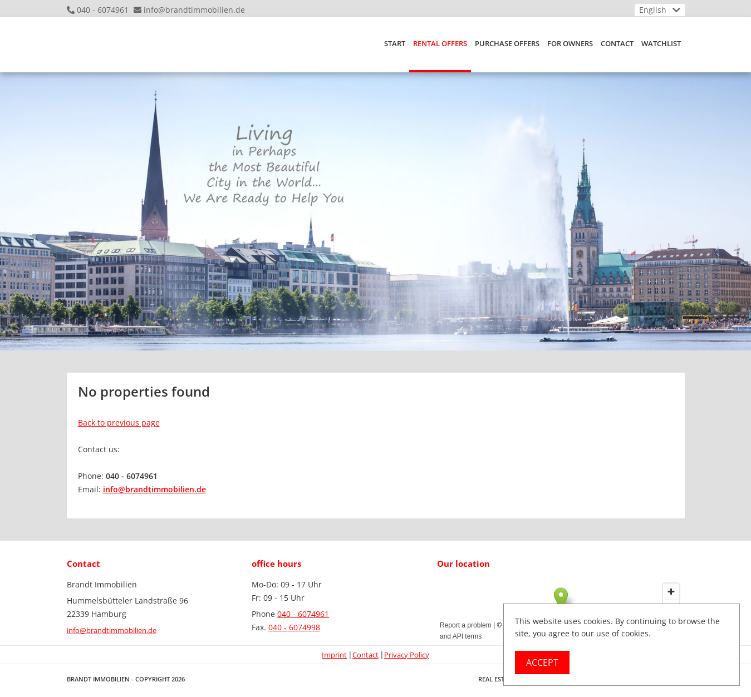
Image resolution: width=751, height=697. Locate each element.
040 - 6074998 (294, 627)
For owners (570, 43)
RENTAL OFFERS (440, 43)
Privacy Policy (406, 655)
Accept (542, 662)
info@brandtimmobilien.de (194, 9)
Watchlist (661, 43)
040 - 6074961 (103, 9)
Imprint (334, 655)
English (652, 9)
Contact (617, 43)
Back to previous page (119, 422)
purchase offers (507, 43)
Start (394, 43)
